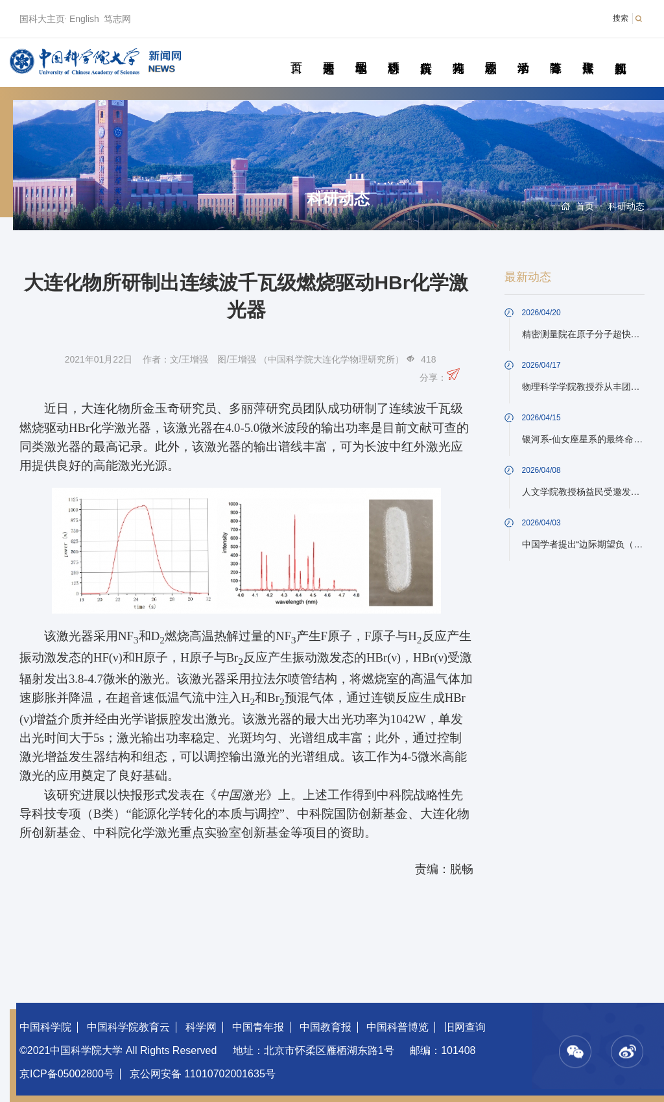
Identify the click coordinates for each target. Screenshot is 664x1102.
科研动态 (393, 53)
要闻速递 (328, 53)
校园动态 (490, 53)
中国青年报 (258, 1027)
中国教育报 (325, 1027)
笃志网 (117, 19)
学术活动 (523, 53)
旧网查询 (465, 1027)
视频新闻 (620, 53)
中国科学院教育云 (128, 1027)
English (84, 19)
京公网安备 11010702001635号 (203, 1073)
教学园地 (360, 53)
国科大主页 (42, 19)
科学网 (201, 1027)
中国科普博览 (397, 1027)
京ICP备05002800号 (66, 1073)
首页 (296, 53)
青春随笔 (555, 53)
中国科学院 (45, 1027)
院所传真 (425, 53)
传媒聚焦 (587, 53)
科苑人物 (458, 53)
